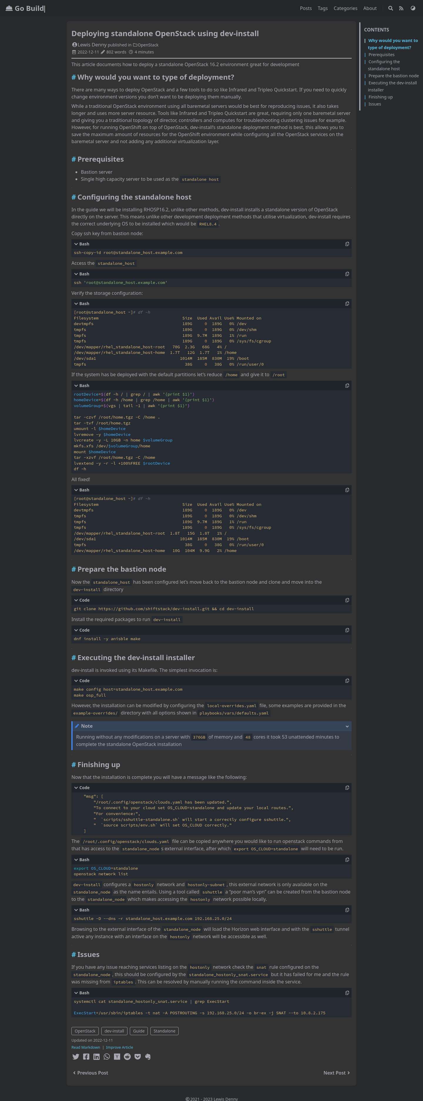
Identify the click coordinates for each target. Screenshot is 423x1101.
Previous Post (89, 1073)
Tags (323, 8)
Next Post (337, 1073)
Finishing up (381, 97)
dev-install (114, 1031)
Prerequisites (382, 54)
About (370, 8)
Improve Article (119, 1047)
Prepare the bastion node (394, 75)
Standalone (164, 1031)
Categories (346, 8)
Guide (139, 1031)
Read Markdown (85, 1047)
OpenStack (145, 45)
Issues (375, 104)
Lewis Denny (89, 44)
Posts (306, 8)
